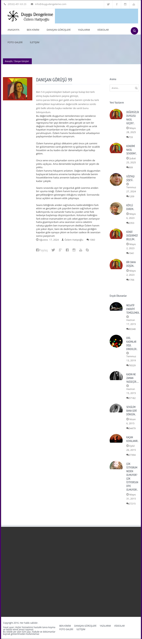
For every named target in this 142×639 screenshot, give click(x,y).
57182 (132, 398)
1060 (92, 239)
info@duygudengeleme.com (49, 4)
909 (131, 167)
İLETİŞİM (34, 42)
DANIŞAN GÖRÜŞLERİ (58, 29)
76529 (132, 365)
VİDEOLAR (103, 29)
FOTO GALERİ (15, 42)
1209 (132, 196)
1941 (132, 253)
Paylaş (43, 250)
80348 (132, 329)
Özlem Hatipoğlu (74, 239)
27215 (132, 503)
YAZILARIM (84, 29)
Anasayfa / (9, 61)
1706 (132, 279)
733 (131, 137)
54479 (132, 428)
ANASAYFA (13, 29)
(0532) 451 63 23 (16, 4)
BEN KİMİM (33, 29)
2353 (132, 223)
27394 (132, 455)
